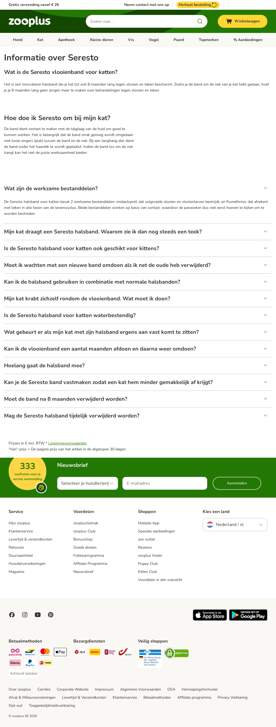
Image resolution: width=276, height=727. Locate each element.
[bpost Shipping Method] (125, 653)
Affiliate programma (194, 697)
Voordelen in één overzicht (160, 579)
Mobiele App (148, 523)
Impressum (104, 689)
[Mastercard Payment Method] (45, 653)
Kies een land (216, 512)
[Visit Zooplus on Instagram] (25, 615)
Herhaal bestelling (198, 5)
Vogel (154, 39)
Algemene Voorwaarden (140, 689)
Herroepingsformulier (200, 689)
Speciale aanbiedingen (156, 531)
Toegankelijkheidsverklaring (52, 705)
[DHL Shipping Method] (94, 653)
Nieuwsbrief (83, 571)
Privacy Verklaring (232, 697)
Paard (179, 39)
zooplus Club (84, 531)
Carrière (43, 689)
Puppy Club (148, 563)
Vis (131, 39)
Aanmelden (237, 483)
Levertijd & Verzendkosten (84, 697)
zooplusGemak (85, 523)
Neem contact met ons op (146, 4)
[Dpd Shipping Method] (79, 653)
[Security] (150, 659)
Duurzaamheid (21, 555)
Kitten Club (147, 571)
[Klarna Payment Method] (15, 663)
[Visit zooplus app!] (210, 619)
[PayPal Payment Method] (30, 663)
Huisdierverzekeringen (27, 563)
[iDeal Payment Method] (45, 663)
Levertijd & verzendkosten (30, 539)
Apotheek (66, 39)
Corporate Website (72, 689)
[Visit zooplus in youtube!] (37, 615)
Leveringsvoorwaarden (67, 443)
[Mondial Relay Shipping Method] (110, 653)
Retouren (16, 547)
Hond (17, 39)
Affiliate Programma (90, 563)
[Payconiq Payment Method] (15, 653)
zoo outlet (146, 539)
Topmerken (209, 39)
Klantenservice (21, 531)
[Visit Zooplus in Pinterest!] (50, 615)
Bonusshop (82, 539)
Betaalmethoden (157, 697)
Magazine (16, 571)
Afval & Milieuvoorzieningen (32, 697)
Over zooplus (20, 689)
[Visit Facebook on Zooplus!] (12, 615)
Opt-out (15, 705)
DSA (171, 689)
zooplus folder (150, 555)
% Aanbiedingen (247, 39)
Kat (40, 39)
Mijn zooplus (19, 523)
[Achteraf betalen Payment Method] (24, 674)
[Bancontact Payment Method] (30, 653)
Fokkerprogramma (88, 555)
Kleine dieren (101, 39)
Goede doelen (84, 547)
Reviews (145, 547)
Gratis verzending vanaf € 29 (34, 4)
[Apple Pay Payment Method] (60, 653)
